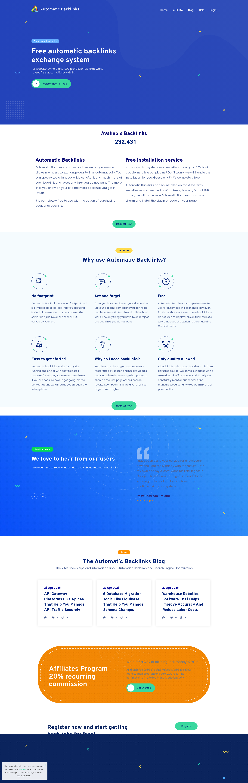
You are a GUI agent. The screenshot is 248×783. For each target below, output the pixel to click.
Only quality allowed (176, 359)
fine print (22, 769)
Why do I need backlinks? (117, 359)
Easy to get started (48, 359)
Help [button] (201, 10)
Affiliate (178, 10)
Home (163, 10)
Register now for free (49, 83)
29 (55, 617)
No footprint (42, 296)
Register (186, 726)
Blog (191, 10)
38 (65, 617)
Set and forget (108, 296)
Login (213, 10)
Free (161, 296)
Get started (139, 688)
